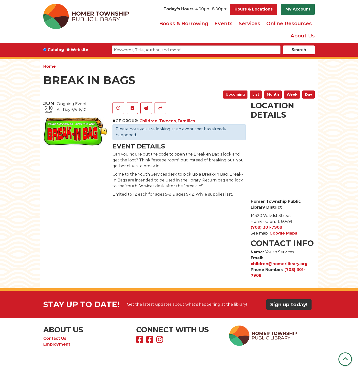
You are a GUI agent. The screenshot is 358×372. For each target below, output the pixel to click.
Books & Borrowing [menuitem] (183, 23)
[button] (195, 9)
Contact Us (54, 338)
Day (308, 94)
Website (79, 49)
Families (186, 121)
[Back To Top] (345, 359)
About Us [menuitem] (303, 36)
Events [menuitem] (223, 23)
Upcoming (235, 94)
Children (148, 121)
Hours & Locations (254, 9)
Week (292, 94)
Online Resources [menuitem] (289, 23)
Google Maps (283, 233)
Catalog (56, 49)
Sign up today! (289, 304)
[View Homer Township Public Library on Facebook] (140, 341)
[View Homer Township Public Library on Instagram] (160, 341)
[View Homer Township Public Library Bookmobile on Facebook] (150, 341)
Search (298, 49)
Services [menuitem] (249, 23)
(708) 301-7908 (266, 227)
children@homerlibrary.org (279, 263)
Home (49, 66)
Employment (56, 344)
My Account (297, 9)
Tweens (167, 121)
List (255, 94)
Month (273, 94)
